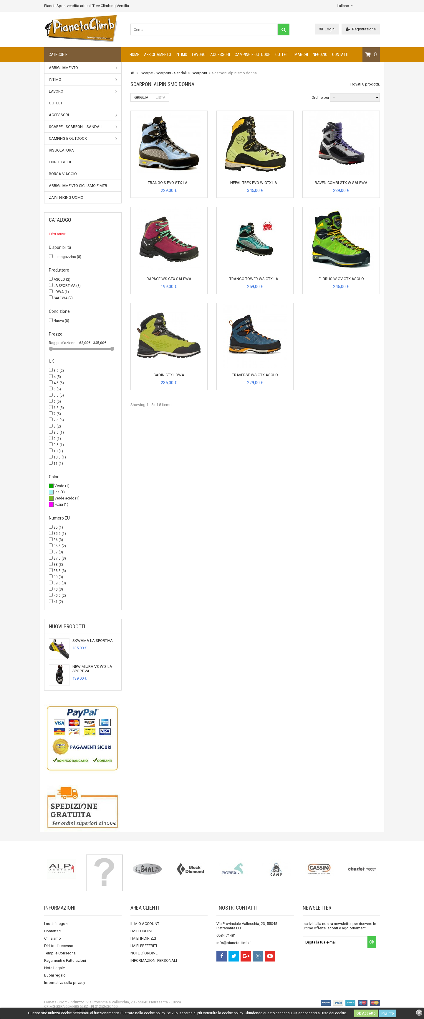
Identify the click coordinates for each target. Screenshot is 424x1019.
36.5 (60, 546)
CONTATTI (340, 54)
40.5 (60, 596)
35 (58, 527)
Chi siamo (52, 938)
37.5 (60, 558)
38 (58, 565)
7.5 (59, 420)
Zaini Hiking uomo (66, 197)
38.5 (60, 571)
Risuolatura (61, 150)
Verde (61, 486)
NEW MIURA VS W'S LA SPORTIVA (92, 668)
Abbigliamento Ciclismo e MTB (78, 185)
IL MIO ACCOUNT (144, 923)
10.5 (60, 457)
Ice (59, 492)
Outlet (281, 54)
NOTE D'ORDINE (144, 953)
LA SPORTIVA (67, 286)
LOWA (61, 292)
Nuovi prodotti (67, 626)
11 (58, 463)
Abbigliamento (157, 54)
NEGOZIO (320, 54)
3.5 (59, 371)
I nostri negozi (56, 923)
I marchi (300, 54)
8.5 (59, 432)
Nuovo (61, 321)
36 (58, 540)
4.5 (59, 383)
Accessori (220, 54)
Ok (371, 942)
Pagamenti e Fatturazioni (65, 960)
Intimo (181, 54)
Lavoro (199, 54)
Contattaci (53, 931)
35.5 (60, 534)
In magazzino (67, 257)
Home (134, 54)
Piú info (387, 1013)
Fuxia (61, 504)
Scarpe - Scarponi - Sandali (83, 126)
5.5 (59, 395)
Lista (160, 97)
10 (58, 451)
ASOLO (62, 279)
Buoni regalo (55, 975)
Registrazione (361, 29)
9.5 (59, 445)
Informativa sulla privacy (64, 982)
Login (326, 29)
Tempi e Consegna (60, 953)
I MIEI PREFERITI (143, 946)
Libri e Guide (60, 162)
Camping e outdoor (253, 54)
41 (58, 602)
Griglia (141, 97)
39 (58, 577)
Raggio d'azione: (63, 343)
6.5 (59, 408)
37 (58, 552)
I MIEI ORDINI (141, 931)
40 (58, 589)
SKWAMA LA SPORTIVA (92, 640)
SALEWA (63, 298)
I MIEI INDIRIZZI (143, 938)
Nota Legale (54, 968)
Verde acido (67, 498)
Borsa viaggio (63, 174)
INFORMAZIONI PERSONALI (153, 960)
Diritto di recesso (58, 946)
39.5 (60, 583)
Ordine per (320, 97)
